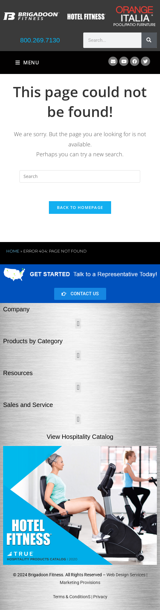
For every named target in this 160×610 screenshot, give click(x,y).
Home (12, 251)
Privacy (100, 596)
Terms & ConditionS (71, 596)
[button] (78, 324)
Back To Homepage (80, 207)
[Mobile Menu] (27, 62)
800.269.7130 (40, 40)
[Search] (149, 40)
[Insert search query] (79, 176)
